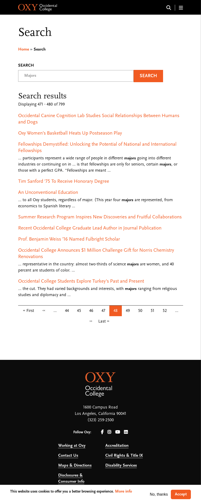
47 (103, 311)
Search (26, 66)
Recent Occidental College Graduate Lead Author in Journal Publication (89, 228)
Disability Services (121, 465)
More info (123, 491)
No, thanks (159, 494)
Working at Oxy (72, 445)
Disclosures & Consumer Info (71, 478)
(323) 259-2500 (100, 420)
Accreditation (117, 445)
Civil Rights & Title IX (124, 455)
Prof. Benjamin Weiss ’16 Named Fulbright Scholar (69, 239)
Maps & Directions (75, 465)
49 (128, 311)
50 (140, 311)
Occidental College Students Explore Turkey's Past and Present (81, 281)
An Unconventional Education (48, 192)
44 (67, 311)
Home (23, 49)
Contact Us (68, 455)
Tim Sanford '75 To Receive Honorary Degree (63, 181)
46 (91, 311)
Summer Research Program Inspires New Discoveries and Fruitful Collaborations (100, 217)
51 (152, 311)
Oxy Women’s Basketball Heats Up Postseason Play (70, 133)
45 (79, 311)
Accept (181, 494)
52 (165, 311)
